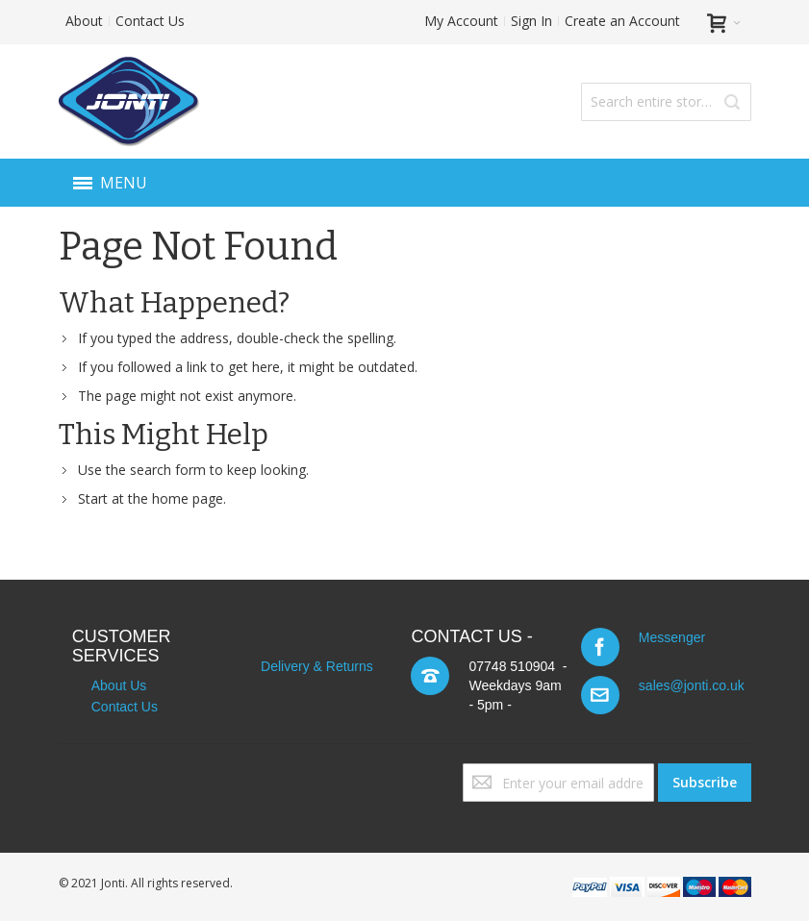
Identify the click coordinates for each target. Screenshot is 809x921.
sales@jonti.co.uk (692, 685)
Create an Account (622, 21)
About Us (119, 685)
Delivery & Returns (317, 666)
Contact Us (150, 21)
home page (187, 498)
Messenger (672, 637)
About (84, 21)
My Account (461, 21)
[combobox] (665, 102)
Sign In (531, 21)
